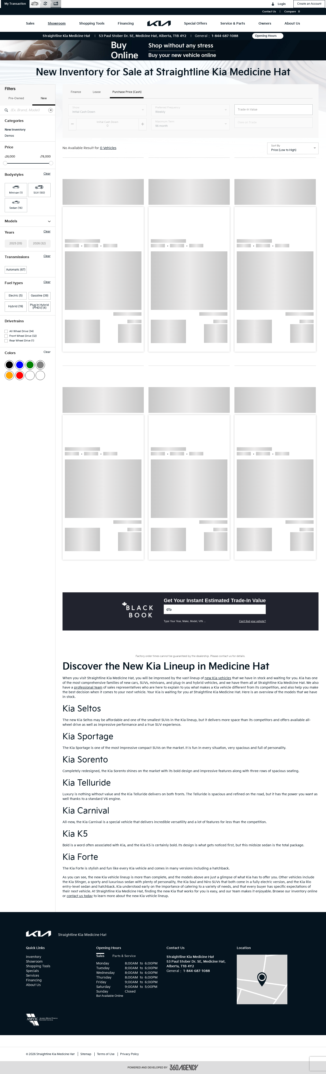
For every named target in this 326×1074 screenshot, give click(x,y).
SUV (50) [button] (39, 192)
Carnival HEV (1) (15, 227)
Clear (47, 173)
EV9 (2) (9, 239)
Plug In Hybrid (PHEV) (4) (39, 379)
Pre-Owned (16, 98)
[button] (15, 4)
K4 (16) (9, 246)
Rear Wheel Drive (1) (21, 413)
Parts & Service (124, 956)
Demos (9, 136)
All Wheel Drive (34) (21, 404)
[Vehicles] (215, 609)
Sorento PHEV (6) (16, 276)
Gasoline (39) (39, 368)
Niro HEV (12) (13, 258)
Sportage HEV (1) (16, 288)
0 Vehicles (108, 148)
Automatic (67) (15, 343)
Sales (100, 956)
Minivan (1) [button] (16, 192)
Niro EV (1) (11, 252)
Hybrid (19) (15, 379)
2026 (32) (39, 316)
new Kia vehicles (218, 678)
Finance (76, 92)
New (44, 98)
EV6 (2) (9, 233)
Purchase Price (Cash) (126, 92)
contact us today (80, 896)
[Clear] (50, 110)
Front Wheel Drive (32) (23, 409)
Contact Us (269, 11)
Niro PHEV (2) (14, 264)
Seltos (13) (11, 270)
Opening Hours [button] (268, 36)
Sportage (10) (13, 282)
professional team (88, 687)
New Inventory (15, 130)
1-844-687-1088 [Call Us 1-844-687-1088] (225, 36)
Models (28, 221)
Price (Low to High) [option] (283, 150)
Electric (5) (15, 368)
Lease (97, 92)
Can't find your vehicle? (252, 621)
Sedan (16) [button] (15, 207)
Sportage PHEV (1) (17, 294)
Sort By (275, 146)
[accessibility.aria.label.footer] (184, 1067)
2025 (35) (15, 316)
